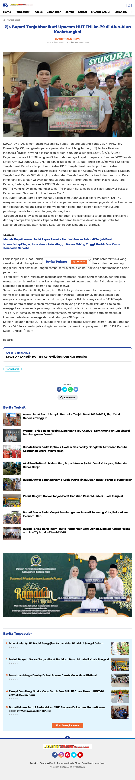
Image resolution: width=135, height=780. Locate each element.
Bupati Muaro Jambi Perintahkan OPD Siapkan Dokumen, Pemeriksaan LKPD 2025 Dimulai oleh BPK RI (57, 709)
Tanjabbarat (12, 369)
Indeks (38, 12)
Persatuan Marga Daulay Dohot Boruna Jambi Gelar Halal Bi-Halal (53, 675)
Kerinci (82, 12)
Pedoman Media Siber (68, 763)
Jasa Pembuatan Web (93, 763)
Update (79, 261)
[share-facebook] (59, 389)
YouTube (82, 756)
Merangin (120, 12)
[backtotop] (67, 739)
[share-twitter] (64, 389)
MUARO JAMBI (100, 12)
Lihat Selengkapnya (67, 725)
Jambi (70, 12)
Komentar (67, 397)
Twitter (75, 756)
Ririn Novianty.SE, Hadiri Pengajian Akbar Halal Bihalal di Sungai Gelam (56, 643)
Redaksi (34, 763)
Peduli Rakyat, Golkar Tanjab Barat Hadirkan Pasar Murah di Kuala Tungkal (59, 659)
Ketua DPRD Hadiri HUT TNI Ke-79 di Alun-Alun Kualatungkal (46, 356)
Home (7, 12)
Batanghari (54, 12)
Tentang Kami (47, 763)
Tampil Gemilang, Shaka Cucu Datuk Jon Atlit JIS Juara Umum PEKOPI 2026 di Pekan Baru (56, 693)
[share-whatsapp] (70, 389)
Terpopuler (22, 12)
